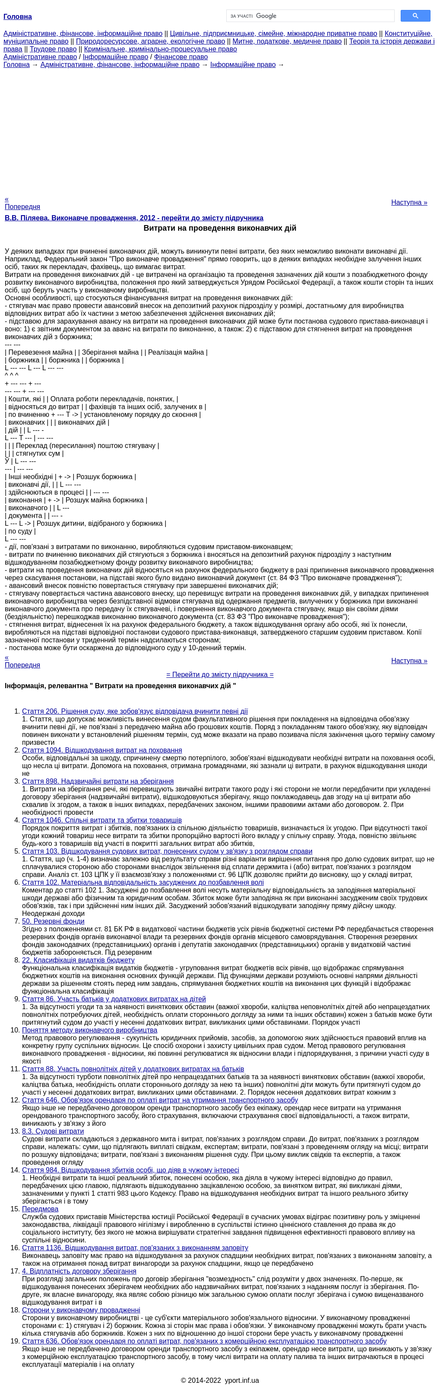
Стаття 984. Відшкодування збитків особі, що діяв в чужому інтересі (130, 1170)
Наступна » (409, 202)
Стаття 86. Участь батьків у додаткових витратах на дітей (114, 999)
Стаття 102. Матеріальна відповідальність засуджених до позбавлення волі (143, 882)
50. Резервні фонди (53, 921)
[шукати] (310, 16)
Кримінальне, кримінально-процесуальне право (160, 49)
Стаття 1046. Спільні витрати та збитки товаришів (102, 820)
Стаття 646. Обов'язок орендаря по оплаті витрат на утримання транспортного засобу (160, 1100)
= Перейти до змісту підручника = (220, 674)
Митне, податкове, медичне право (287, 41)
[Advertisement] (220, 129)
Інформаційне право (116, 56)
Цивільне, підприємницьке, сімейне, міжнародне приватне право (273, 33)
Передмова (40, 1209)
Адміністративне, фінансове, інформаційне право (82, 33)
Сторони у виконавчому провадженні (81, 1310)
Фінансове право (181, 56)
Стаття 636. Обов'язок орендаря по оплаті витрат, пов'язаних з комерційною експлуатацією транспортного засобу (204, 1341)
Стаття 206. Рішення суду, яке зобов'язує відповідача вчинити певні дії (135, 711)
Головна (16, 64)
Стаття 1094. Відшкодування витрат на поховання (102, 750)
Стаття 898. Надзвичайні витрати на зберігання (98, 781)
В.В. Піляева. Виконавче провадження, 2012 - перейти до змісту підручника (134, 218)
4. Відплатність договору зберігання (79, 1271)
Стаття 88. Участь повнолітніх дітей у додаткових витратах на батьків (133, 1069)
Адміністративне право (40, 56)
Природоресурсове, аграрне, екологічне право (150, 41)
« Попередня (22, 202)
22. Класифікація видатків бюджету (78, 960)
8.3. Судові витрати (53, 1131)
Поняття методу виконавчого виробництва (89, 1030)
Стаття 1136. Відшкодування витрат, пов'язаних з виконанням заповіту (135, 1247)
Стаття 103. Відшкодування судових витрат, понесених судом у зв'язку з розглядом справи (167, 851)
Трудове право (53, 49)
